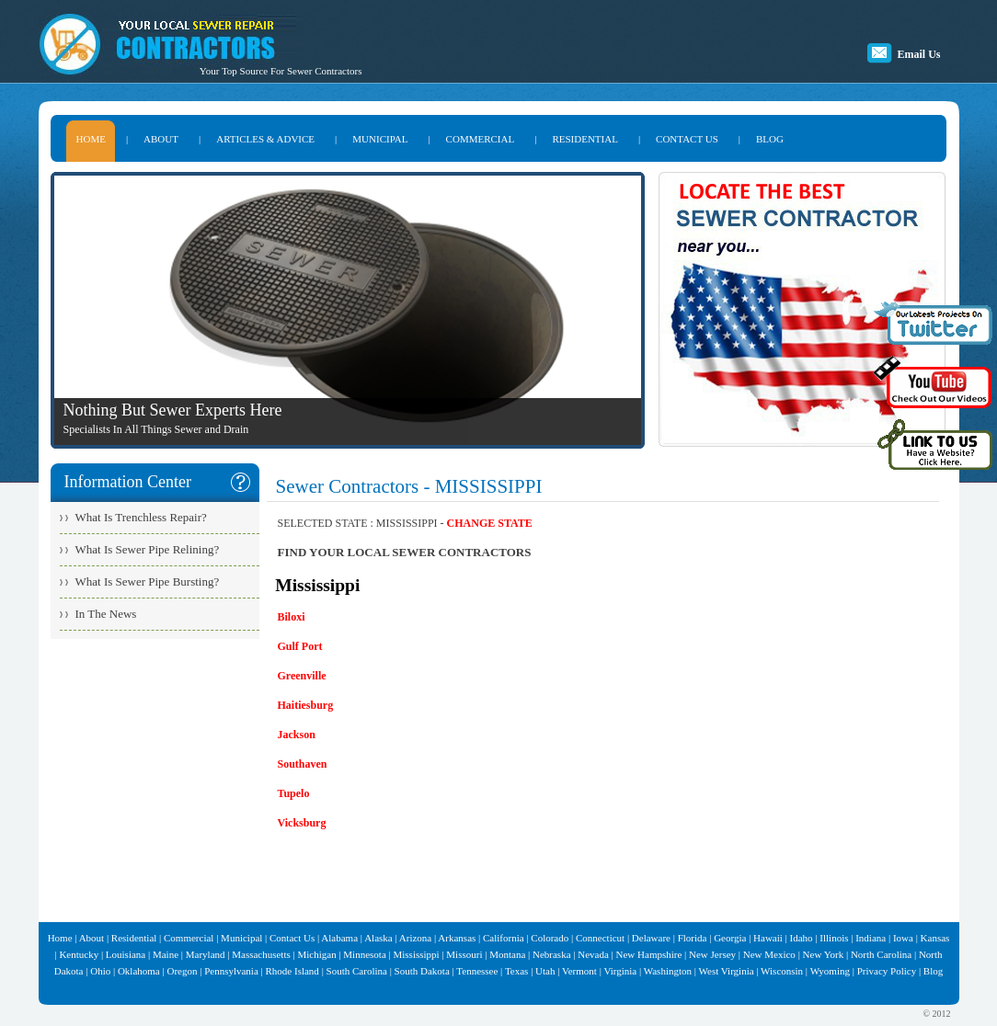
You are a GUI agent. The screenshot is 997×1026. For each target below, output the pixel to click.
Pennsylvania (231, 970)
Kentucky (78, 954)
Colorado (549, 937)
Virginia (619, 970)
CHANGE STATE (490, 523)
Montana (507, 954)
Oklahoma (139, 970)
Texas (517, 970)
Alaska (378, 937)
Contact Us (292, 937)
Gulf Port (300, 646)
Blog (933, 970)
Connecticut (600, 937)
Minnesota (364, 954)
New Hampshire (649, 954)
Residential (134, 937)
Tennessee (477, 970)
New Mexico (769, 954)
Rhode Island (292, 970)
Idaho (801, 937)
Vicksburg (302, 822)
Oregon (181, 970)
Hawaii (768, 937)
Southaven (302, 764)
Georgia (730, 937)
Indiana (870, 937)
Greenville (302, 675)
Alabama (339, 937)
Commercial (188, 937)
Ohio (100, 970)
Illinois (833, 937)
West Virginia (726, 970)
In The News (106, 614)
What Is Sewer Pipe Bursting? (147, 581)
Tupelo (294, 793)
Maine (165, 954)
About (92, 937)
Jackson (296, 734)
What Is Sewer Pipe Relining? (147, 549)
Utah (545, 970)
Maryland (205, 954)
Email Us (918, 54)
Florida (692, 937)
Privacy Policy (886, 970)
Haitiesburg (306, 705)
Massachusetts (261, 954)
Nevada (593, 954)
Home (60, 937)
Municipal (241, 937)
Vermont (579, 970)
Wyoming (830, 970)
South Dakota (422, 970)
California (503, 937)
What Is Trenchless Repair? (141, 517)
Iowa (903, 937)
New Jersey (712, 954)
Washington (668, 970)
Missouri (464, 954)
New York (823, 954)
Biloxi (291, 616)
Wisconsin (782, 970)
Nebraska (552, 954)
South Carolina (357, 970)
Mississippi (417, 954)
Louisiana (125, 954)
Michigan (316, 954)
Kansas (935, 937)
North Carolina (881, 954)
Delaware (651, 937)
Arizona (415, 937)
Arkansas (457, 937)
